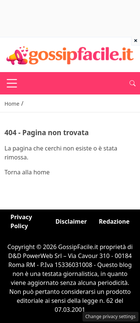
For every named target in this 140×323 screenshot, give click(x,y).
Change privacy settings (110, 316)
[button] (133, 83)
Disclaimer (71, 221)
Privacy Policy (21, 221)
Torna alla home (27, 172)
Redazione (114, 221)
